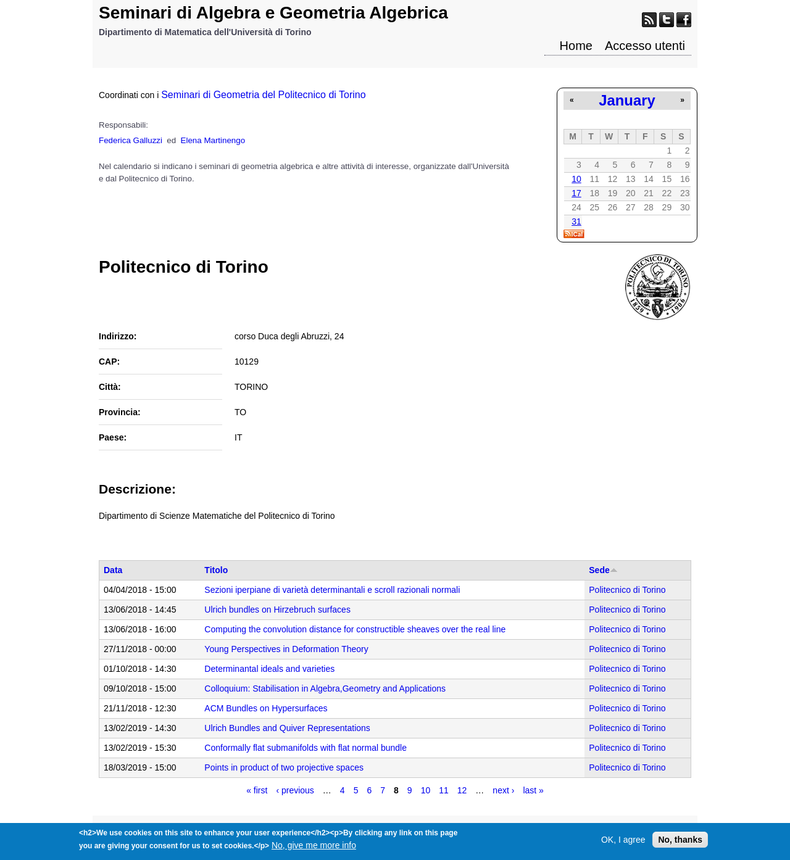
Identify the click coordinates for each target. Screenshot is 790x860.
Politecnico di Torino (627, 590)
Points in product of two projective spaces (284, 767)
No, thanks (680, 843)
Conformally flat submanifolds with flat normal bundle (305, 748)
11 (444, 790)
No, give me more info (314, 848)
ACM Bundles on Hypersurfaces (265, 708)
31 (576, 221)
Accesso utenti (645, 45)
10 (576, 179)
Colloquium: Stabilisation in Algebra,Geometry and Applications (325, 688)
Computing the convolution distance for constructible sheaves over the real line (354, 629)
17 (576, 193)
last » (533, 790)
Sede (603, 570)
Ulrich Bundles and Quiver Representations (287, 728)
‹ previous (295, 790)
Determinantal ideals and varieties (269, 669)
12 (462, 790)
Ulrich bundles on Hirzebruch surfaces (277, 609)
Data (113, 570)
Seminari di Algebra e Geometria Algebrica (273, 12)
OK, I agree (623, 843)
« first (256, 790)
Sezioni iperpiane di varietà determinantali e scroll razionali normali (332, 590)
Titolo (216, 570)
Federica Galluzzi (130, 140)
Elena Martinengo (213, 140)
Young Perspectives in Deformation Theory (286, 649)
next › (503, 790)
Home (576, 45)
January (627, 100)
